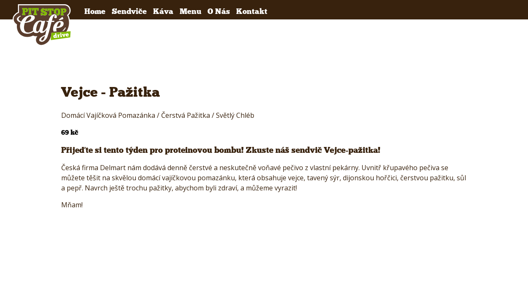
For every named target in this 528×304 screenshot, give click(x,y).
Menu (190, 11)
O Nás (218, 11)
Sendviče (129, 11)
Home (94, 11)
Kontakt (251, 11)
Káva (163, 11)
